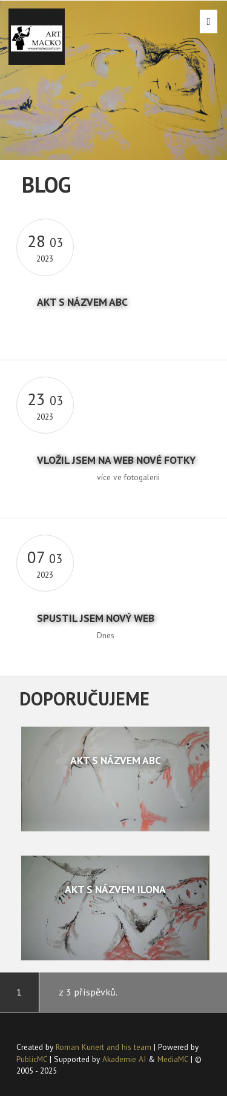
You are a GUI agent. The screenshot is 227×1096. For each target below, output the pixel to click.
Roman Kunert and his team (105, 1047)
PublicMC (31, 1059)
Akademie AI (124, 1059)
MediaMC (172, 1059)
